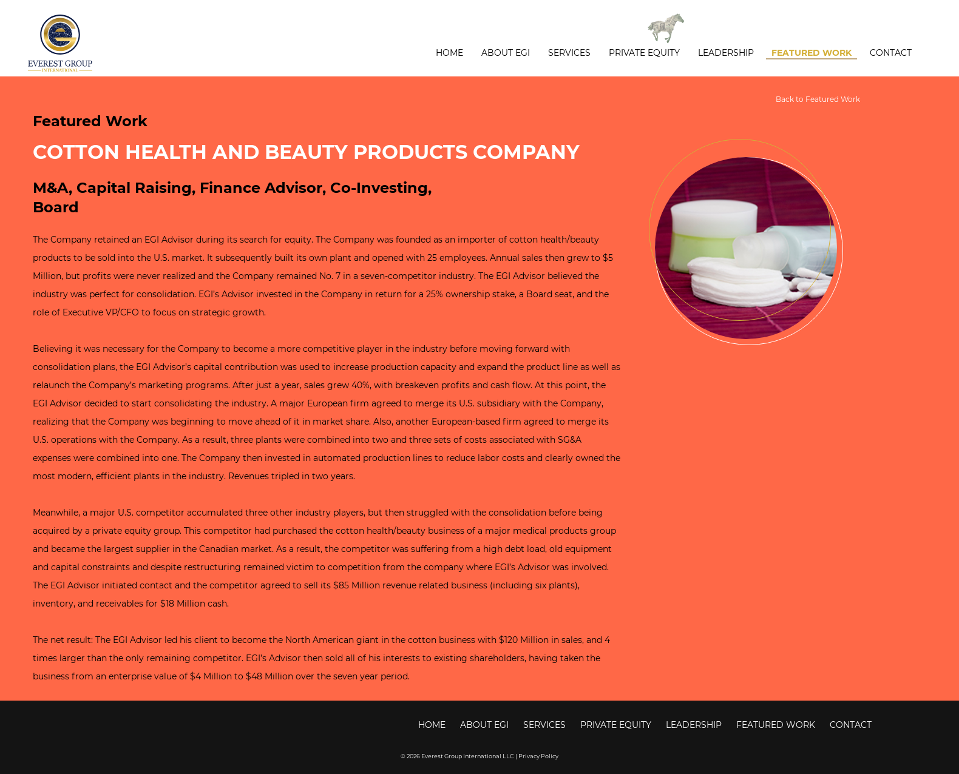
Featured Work (811, 52)
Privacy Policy (538, 755)
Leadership (726, 52)
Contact (891, 52)
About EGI (505, 52)
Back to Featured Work (818, 99)
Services (569, 52)
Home (449, 52)
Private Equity (644, 52)
